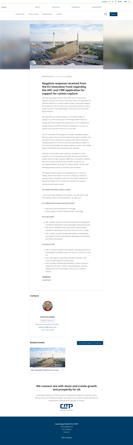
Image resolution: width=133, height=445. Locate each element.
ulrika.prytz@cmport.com (47, 327)
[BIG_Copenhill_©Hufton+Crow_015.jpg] (47, 357)
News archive (34, 14)
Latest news (20, 14)
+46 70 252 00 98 (47, 330)
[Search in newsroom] (105, 14)
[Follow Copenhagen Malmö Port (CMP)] (113, 14)
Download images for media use (90, 343)
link (74, 209)
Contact (59, 14)
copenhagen (46, 280)
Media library (47, 14)
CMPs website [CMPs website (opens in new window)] (66, 437)
